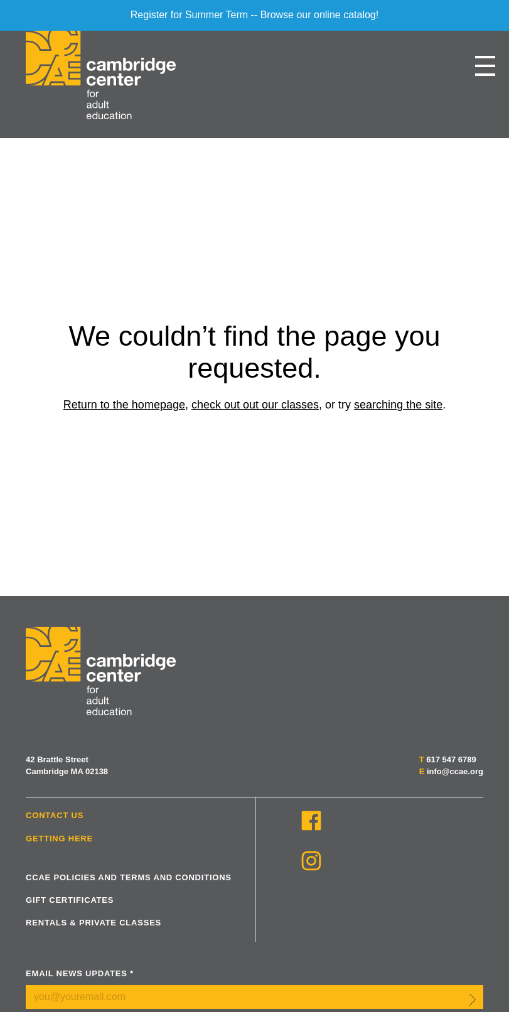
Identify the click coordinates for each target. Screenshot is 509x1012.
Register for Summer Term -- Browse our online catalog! (254, 14)
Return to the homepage (124, 404)
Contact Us (54, 815)
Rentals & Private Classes (93, 922)
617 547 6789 (451, 759)
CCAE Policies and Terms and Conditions (129, 877)
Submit (472, 999)
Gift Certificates (70, 900)
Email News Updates (80, 973)
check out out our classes (255, 404)
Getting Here (59, 838)
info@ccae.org (455, 771)
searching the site (398, 404)
